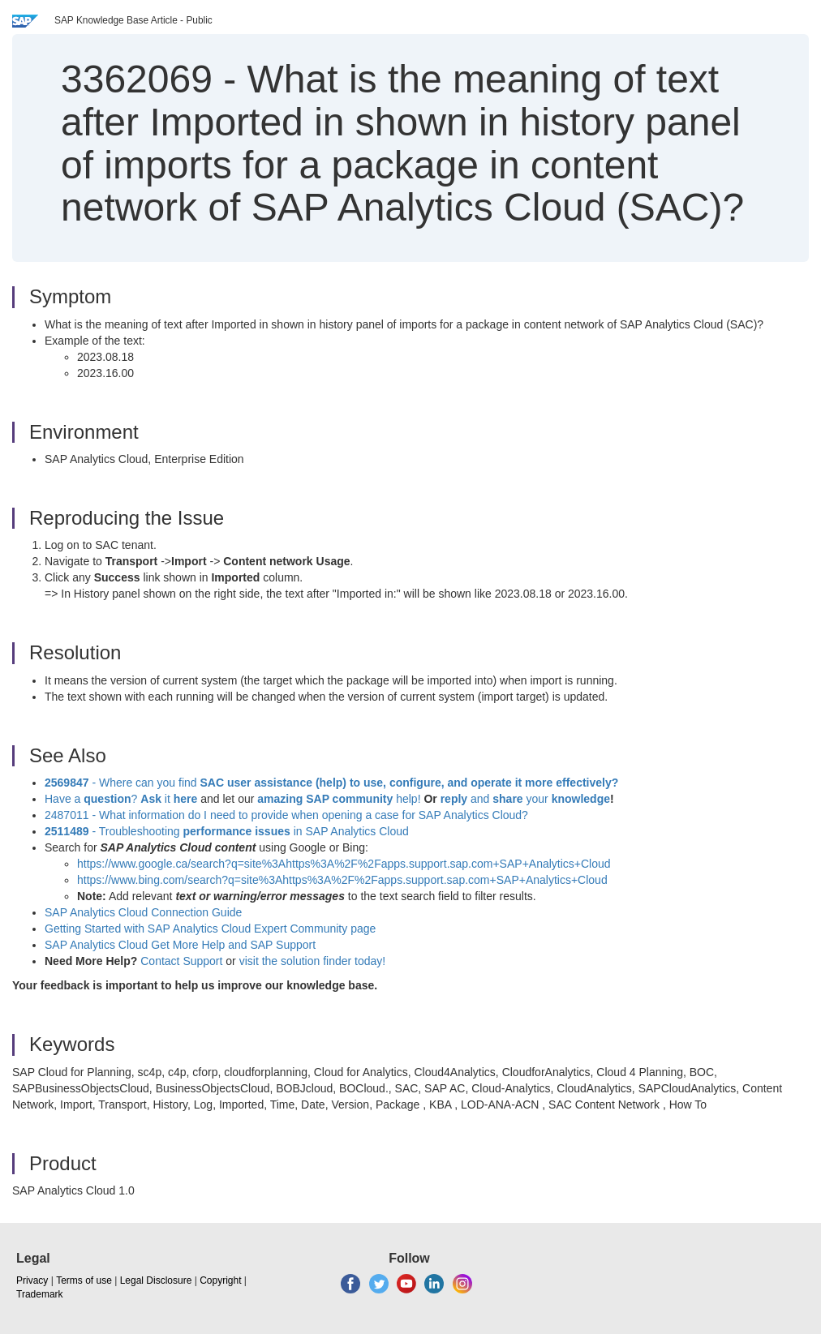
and (480, 798)
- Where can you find (331, 782)
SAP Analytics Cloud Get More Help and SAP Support (180, 944)
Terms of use (84, 1280)
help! (338, 798)
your (537, 798)
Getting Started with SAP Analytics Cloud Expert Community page (210, 928)
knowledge (579, 798)
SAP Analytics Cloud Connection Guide (143, 912)
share (507, 798)
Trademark (39, 1294)
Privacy (32, 1280)
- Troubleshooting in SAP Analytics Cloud (227, 831)
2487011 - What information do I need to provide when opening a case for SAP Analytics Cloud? (286, 815)
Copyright (220, 1280)
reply (456, 798)
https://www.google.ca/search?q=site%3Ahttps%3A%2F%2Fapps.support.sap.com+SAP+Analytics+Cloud (344, 863)
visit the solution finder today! (312, 960)
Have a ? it (122, 798)
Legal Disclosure (156, 1280)
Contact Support (181, 960)
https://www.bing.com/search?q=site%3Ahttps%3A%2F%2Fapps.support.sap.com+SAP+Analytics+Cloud (342, 879)
